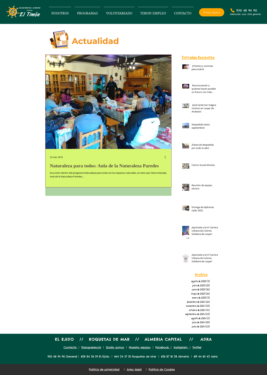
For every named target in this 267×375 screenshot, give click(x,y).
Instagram (182, 347)
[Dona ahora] (211, 12)
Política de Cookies (162, 369)
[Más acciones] (166, 157)
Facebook (163, 347)
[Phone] (232, 10)
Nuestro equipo (139, 347)
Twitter (196, 347)
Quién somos (115, 347)
